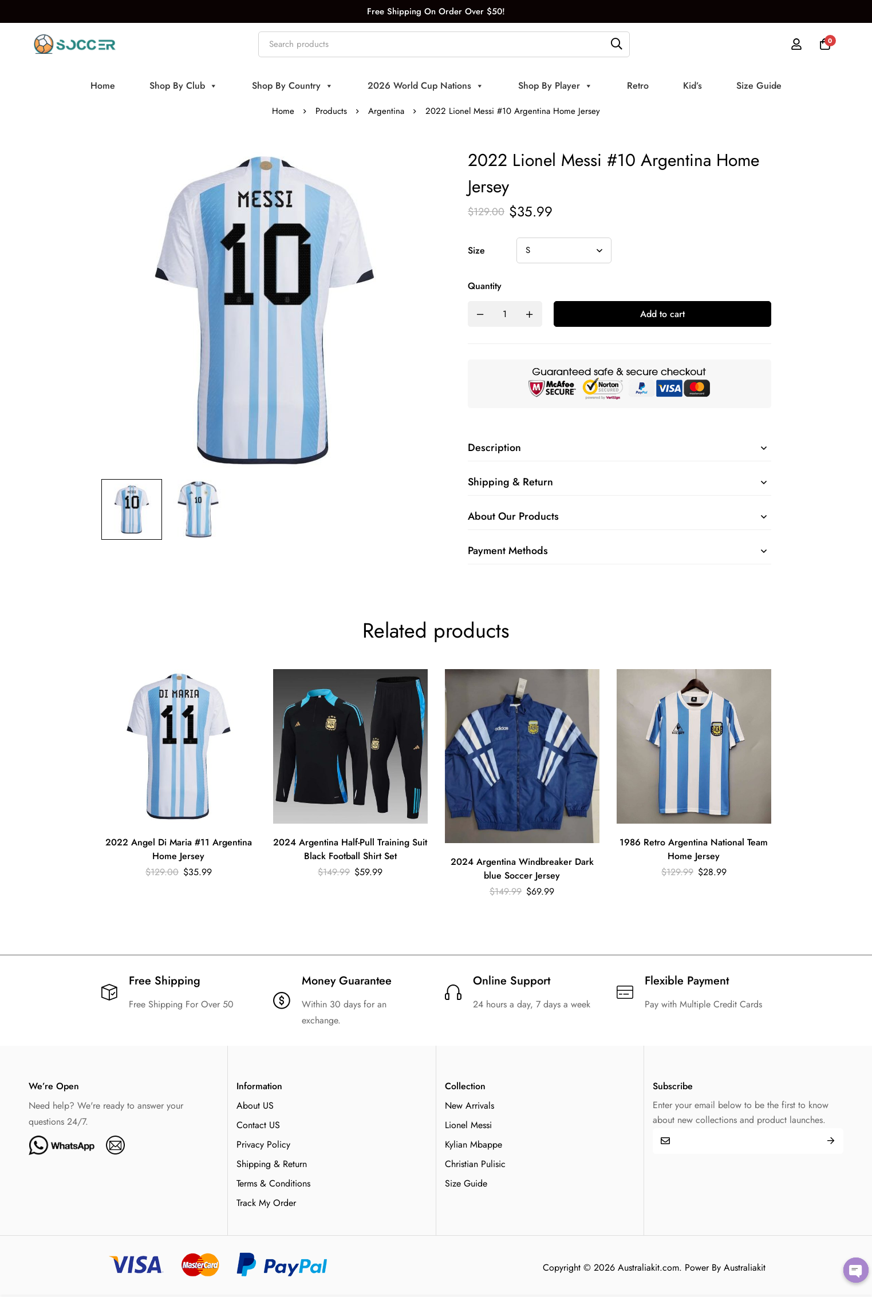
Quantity (485, 285)
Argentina (386, 111)
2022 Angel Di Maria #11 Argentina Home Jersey (178, 849)
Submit (830, 1141)
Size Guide (759, 85)
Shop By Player (555, 85)
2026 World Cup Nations (426, 85)
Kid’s (692, 85)
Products (331, 111)
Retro (638, 85)
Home (102, 85)
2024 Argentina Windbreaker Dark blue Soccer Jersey (522, 868)
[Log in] (796, 44)
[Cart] (825, 44)
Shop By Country (292, 85)
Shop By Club (183, 85)
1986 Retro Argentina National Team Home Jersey (694, 849)
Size (476, 250)
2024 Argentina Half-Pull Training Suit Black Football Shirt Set (350, 849)
